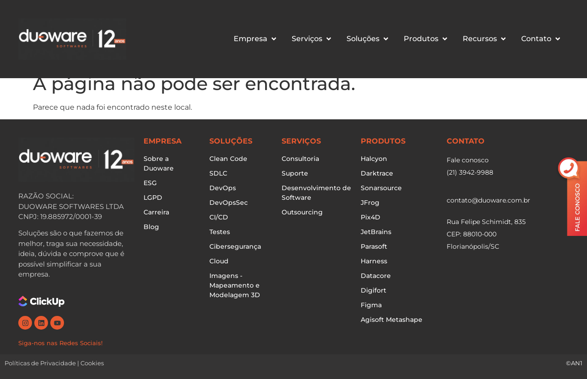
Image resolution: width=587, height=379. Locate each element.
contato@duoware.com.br (488, 200)
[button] (256, 39)
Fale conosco (468, 160)
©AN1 (574, 363)
